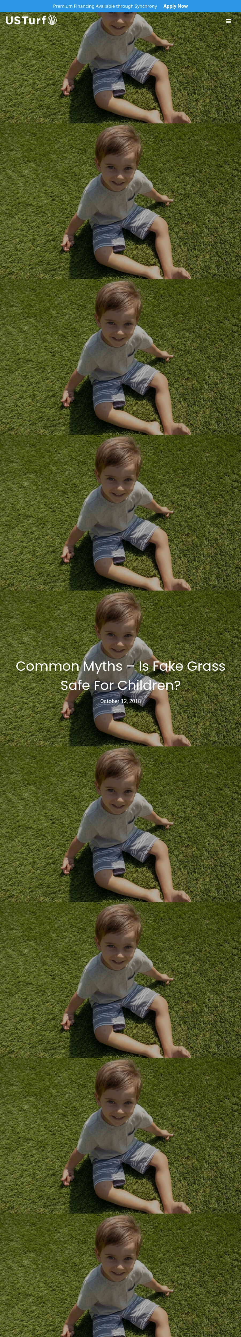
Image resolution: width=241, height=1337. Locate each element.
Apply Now (175, 6)
